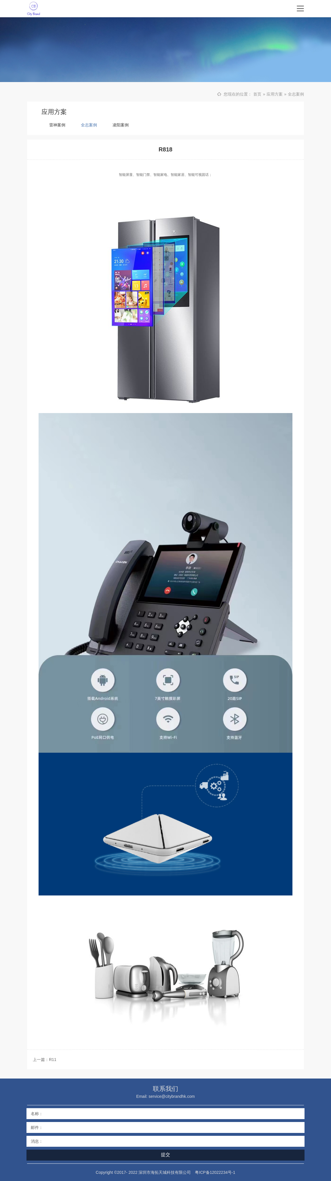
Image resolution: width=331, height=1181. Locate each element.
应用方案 (275, 94)
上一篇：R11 (44, 1059)
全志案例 (296, 94)
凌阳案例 (121, 125)
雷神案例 (57, 125)
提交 (165, 1154)
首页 (257, 94)
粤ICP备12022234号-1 (215, 1172)
